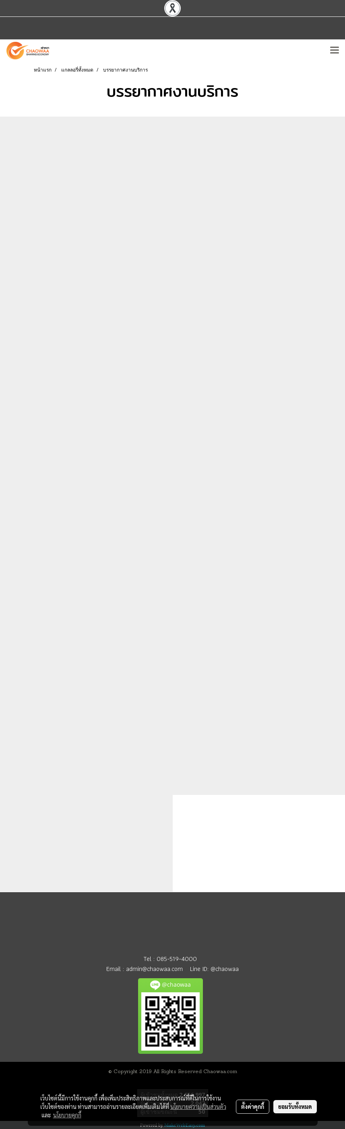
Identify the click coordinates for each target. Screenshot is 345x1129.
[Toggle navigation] (334, 51)
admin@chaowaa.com (154, 969)
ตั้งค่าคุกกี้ (252, 1106)
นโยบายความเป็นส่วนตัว (198, 1106)
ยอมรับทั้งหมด (295, 1106)
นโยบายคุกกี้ (67, 1115)
